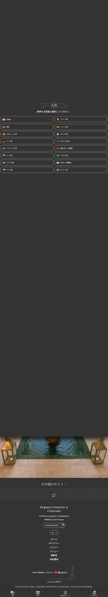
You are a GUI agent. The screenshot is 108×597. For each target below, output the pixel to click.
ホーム (54, 539)
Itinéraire (94, 593)
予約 (37, 593)
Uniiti (58, 582)
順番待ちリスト (65, 593)
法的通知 (54, 559)
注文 (12, 593)
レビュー (54, 547)
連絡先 (54, 555)
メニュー (54, 551)
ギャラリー (54, 543)
